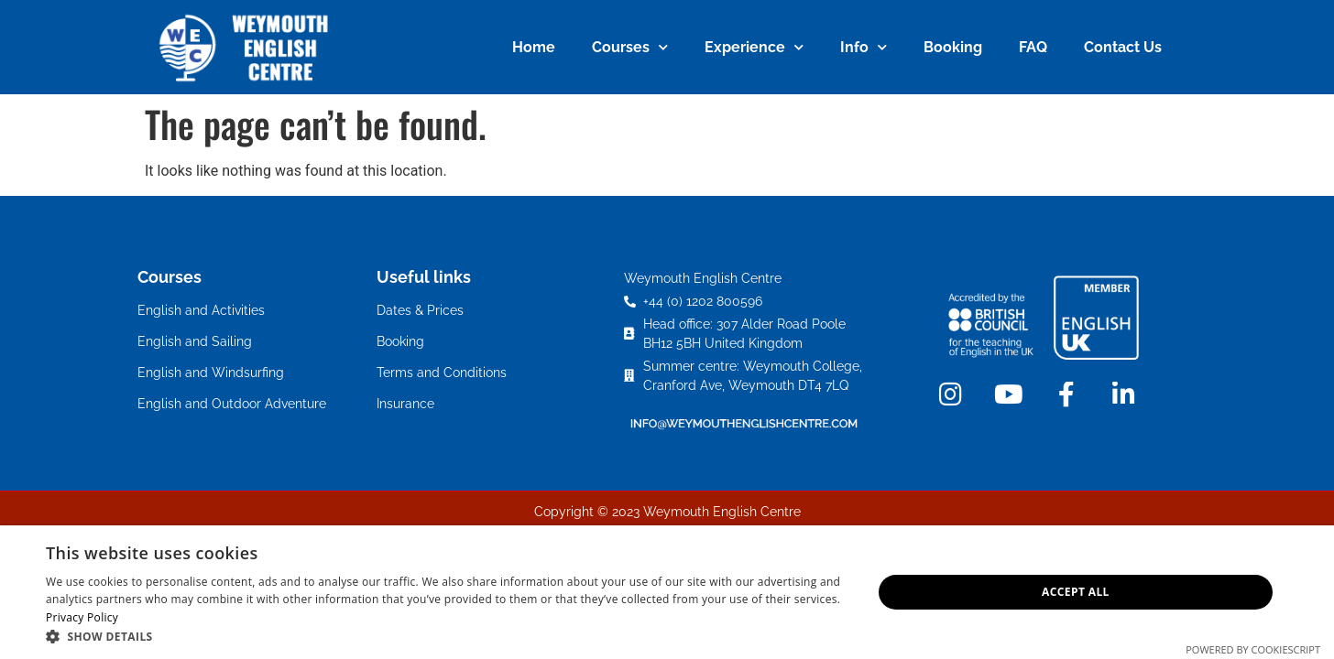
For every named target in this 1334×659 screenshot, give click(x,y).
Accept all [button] (1076, 592)
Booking (953, 47)
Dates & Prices (420, 310)
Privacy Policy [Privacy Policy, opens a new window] (82, 617)
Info (863, 47)
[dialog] (667, 592)
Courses (630, 47)
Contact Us (1123, 47)
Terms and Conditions (442, 372)
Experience (754, 47)
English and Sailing (194, 341)
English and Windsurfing (210, 372)
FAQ (1033, 47)
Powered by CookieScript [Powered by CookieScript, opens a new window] (1253, 649)
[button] (446, 636)
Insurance (405, 403)
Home (533, 47)
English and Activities (201, 310)
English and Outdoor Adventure (231, 403)
